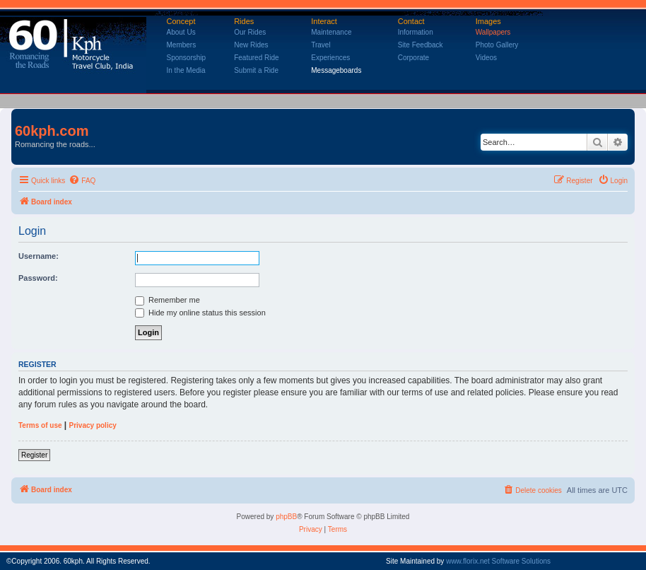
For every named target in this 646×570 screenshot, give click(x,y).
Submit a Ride (256, 70)
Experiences (330, 58)
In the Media (186, 70)
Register (34, 455)
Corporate (413, 58)
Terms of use (40, 425)
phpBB (286, 516)
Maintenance (331, 32)
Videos (486, 58)
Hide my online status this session (200, 312)
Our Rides (250, 32)
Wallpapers (493, 32)
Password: (38, 278)
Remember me (167, 300)
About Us (181, 32)
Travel (320, 45)
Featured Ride (256, 58)
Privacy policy (93, 425)
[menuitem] (82, 181)
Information (415, 32)
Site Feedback (420, 45)
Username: (38, 256)
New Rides (251, 45)
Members (181, 45)
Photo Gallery (497, 45)
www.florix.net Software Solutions (498, 561)
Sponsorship (186, 58)
